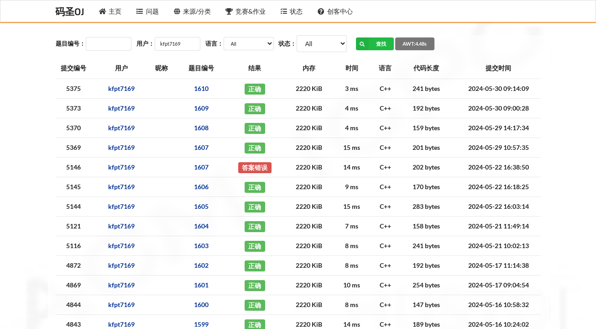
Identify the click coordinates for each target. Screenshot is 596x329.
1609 (201, 108)
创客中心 (335, 11)
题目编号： (70, 43)
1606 (201, 187)
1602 (201, 265)
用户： (145, 43)
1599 (201, 324)
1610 (201, 88)
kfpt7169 (121, 88)
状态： (287, 43)
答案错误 (254, 167)
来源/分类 (192, 11)
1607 (201, 147)
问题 (147, 11)
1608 (201, 128)
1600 (201, 304)
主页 (110, 11)
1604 (201, 226)
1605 (201, 206)
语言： (214, 43)
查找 (371, 43)
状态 (291, 11)
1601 (201, 285)
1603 (201, 245)
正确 (254, 88)
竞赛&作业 (245, 11)
